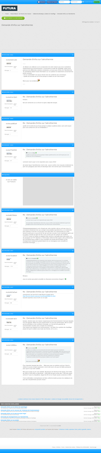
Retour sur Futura (52, 2)
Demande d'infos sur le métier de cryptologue (14, 407)
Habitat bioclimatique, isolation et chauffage (44, 13)
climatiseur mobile (63, 429)
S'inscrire (41, 2)
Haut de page (93, 447)
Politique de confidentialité (82, 447)
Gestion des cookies (70, 447)
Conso (62, 447)
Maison (19, 429)
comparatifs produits (39, 429)
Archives (58, 447)
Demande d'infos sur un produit (10, 420)
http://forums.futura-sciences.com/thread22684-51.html (39, 296)
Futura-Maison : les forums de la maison (20, 13)
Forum (7, 13)
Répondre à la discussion (13, 18)
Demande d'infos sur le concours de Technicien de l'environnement (20, 410)
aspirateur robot (73, 429)
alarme (89, 429)
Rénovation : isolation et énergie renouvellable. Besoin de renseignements (64, 399)
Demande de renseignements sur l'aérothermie (14, 417)
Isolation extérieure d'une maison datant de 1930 (31, 399)
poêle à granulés (82, 429)
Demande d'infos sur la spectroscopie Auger (13, 413)
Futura (53, 447)
